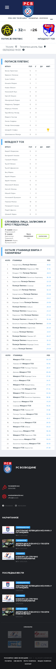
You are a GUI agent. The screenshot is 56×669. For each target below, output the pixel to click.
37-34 (48, 389)
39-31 (48, 344)
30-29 (48, 360)
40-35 (48, 364)
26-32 (48, 423)
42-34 (48, 435)
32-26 (49, 319)
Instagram (20, 506)
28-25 (49, 307)
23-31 (48, 332)
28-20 (49, 286)
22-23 (49, 281)
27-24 (49, 315)
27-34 (48, 385)
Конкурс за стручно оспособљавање (27, 558)
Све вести (18, 661)
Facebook (7, 506)
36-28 (49, 277)
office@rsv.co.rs (13, 498)
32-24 (49, 290)
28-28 (48, 372)
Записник (43, 236)
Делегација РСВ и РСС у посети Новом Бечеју (32, 545)
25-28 (49, 324)
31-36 (48, 410)
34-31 (48, 380)
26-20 (49, 328)
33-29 (48, 439)
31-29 (48, 402)
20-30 (49, 302)
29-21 (49, 298)
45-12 (48, 418)
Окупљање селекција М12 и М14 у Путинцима (34, 531)
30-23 (48, 427)
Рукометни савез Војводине (16, 658)
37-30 (48, 376)
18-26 (48, 406)
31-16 (48, 269)
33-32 (49, 265)
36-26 (48, 431)
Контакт (28, 664)
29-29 (49, 349)
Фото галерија (30, 661)
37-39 (48, 448)
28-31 (49, 273)
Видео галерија (44, 661)
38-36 (48, 397)
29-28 (49, 294)
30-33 (48, 444)
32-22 (49, 340)
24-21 (49, 311)
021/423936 (11, 488)
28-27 (49, 336)
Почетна (8, 661)
